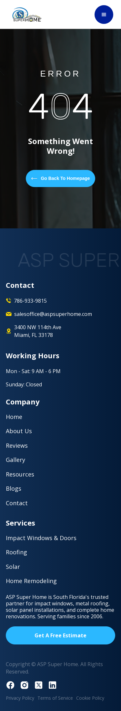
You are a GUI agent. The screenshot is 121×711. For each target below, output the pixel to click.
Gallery (15, 459)
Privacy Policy (20, 698)
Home (14, 416)
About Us (19, 431)
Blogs (13, 488)
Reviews (17, 445)
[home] (25, 14)
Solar (13, 566)
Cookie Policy (90, 698)
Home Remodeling (31, 581)
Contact (17, 503)
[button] (104, 14)
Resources (20, 474)
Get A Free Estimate (60, 635)
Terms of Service (55, 698)
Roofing (16, 552)
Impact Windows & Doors (41, 538)
